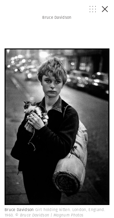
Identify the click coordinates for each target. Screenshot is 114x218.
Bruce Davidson (57, 17)
